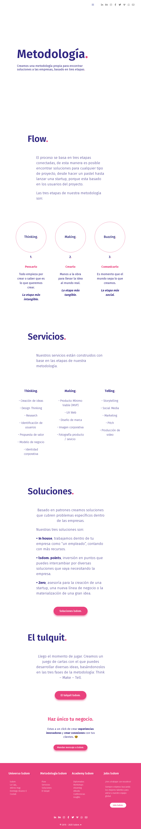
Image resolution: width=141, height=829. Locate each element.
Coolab (13, 794)
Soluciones (47, 788)
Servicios (46, 785)
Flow (44, 781)
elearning (77, 788)
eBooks (76, 791)
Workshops (78, 785)
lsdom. (13, 781)
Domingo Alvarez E (18, 791)
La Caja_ (13, 785)
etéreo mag (15, 788)
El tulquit (45, 791)
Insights (76, 797)
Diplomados (78, 781)
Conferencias (79, 794)
